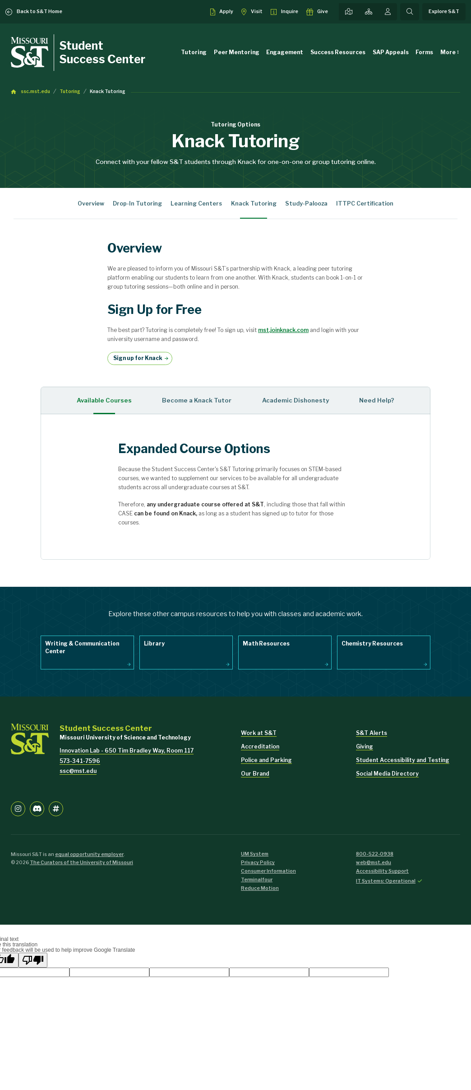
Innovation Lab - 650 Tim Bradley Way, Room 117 (127, 750)
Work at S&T (259, 733)
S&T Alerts (371, 733)
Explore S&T (444, 11)
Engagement (284, 52)
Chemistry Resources (372, 643)
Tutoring (194, 52)
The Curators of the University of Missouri (81, 862)
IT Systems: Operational (386, 881)
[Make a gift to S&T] (317, 11)
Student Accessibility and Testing (402, 760)
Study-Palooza (306, 203)
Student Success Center (102, 52)
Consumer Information (268, 871)
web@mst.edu (373, 862)
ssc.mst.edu (35, 91)
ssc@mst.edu (78, 770)
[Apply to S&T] (222, 11)
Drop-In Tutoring (137, 203)
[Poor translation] (32, 960)
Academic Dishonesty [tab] (295, 400)
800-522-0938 (374, 854)
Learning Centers (196, 203)
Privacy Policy (258, 862)
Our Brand (255, 773)
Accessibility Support (382, 871)
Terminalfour (256, 880)
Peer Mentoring (236, 52)
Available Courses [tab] (104, 400)
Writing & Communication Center (82, 647)
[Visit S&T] (252, 11)
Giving (364, 746)
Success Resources (337, 52)
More (448, 52)
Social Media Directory (387, 773)
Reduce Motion (260, 888)
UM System (254, 854)
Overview (91, 203)
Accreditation (260, 746)
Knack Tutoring (107, 91)
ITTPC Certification (364, 203)
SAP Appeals (391, 52)
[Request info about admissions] (284, 11)
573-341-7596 (80, 761)
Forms (424, 52)
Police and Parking (266, 760)
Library (154, 643)
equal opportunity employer (89, 854)
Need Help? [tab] (376, 400)
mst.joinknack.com (283, 330)
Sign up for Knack (137, 358)
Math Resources (266, 643)
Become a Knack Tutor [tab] (196, 400)
